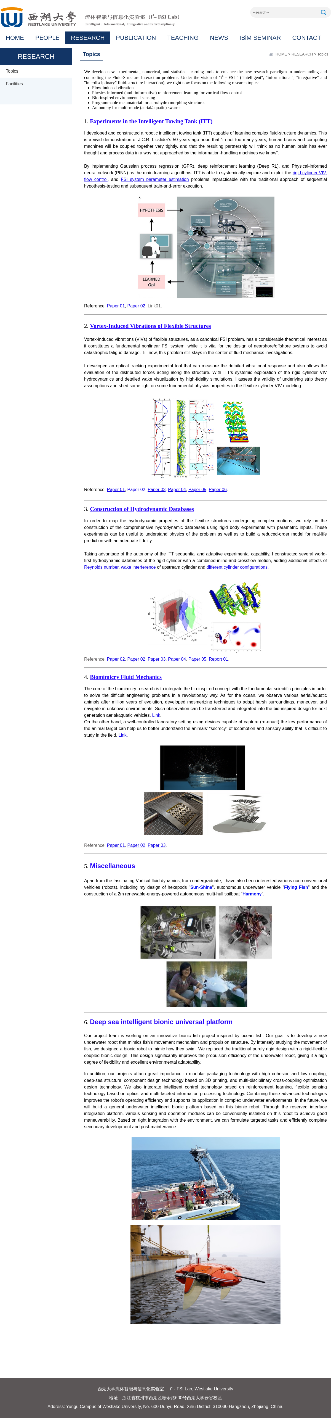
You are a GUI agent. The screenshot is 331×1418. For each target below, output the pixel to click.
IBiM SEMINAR (260, 37)
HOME (15, 37)
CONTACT (306, 37)
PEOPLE (47, 37)
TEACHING (183, 37)
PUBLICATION (136, 37)
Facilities (14, 83)
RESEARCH (88, 37)
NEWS (219, 37)
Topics (12, 71)
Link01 (154, 306)
